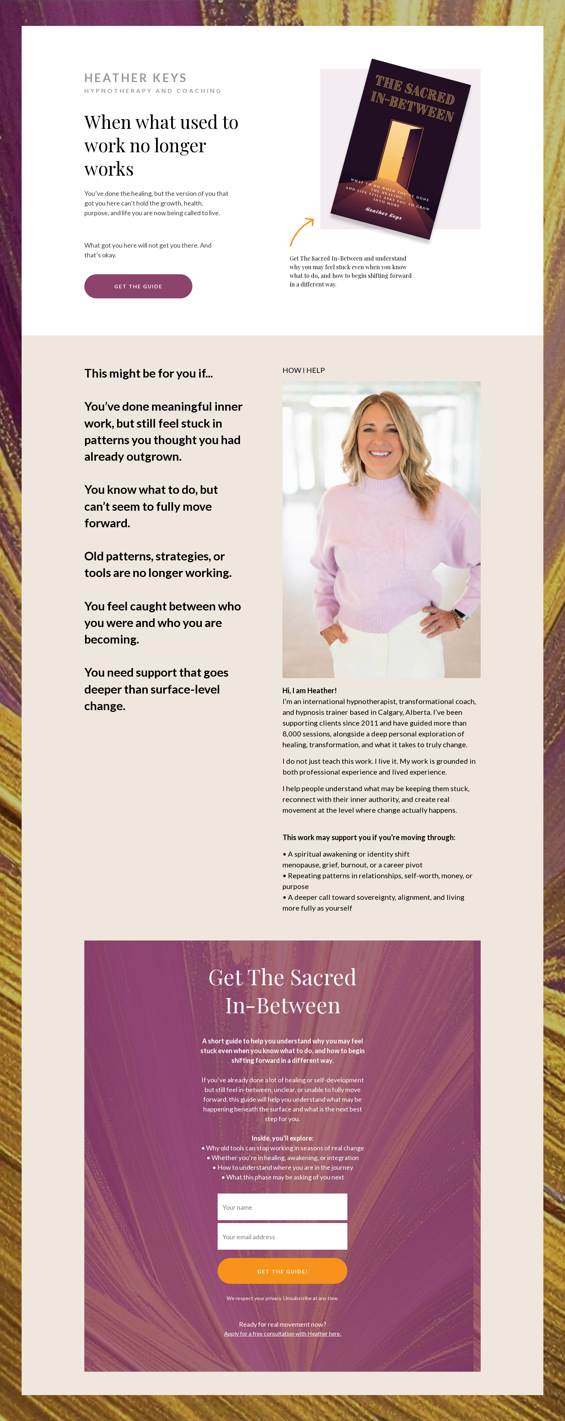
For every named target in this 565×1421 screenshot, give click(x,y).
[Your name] (282, 1207)
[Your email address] (282, 1236)
